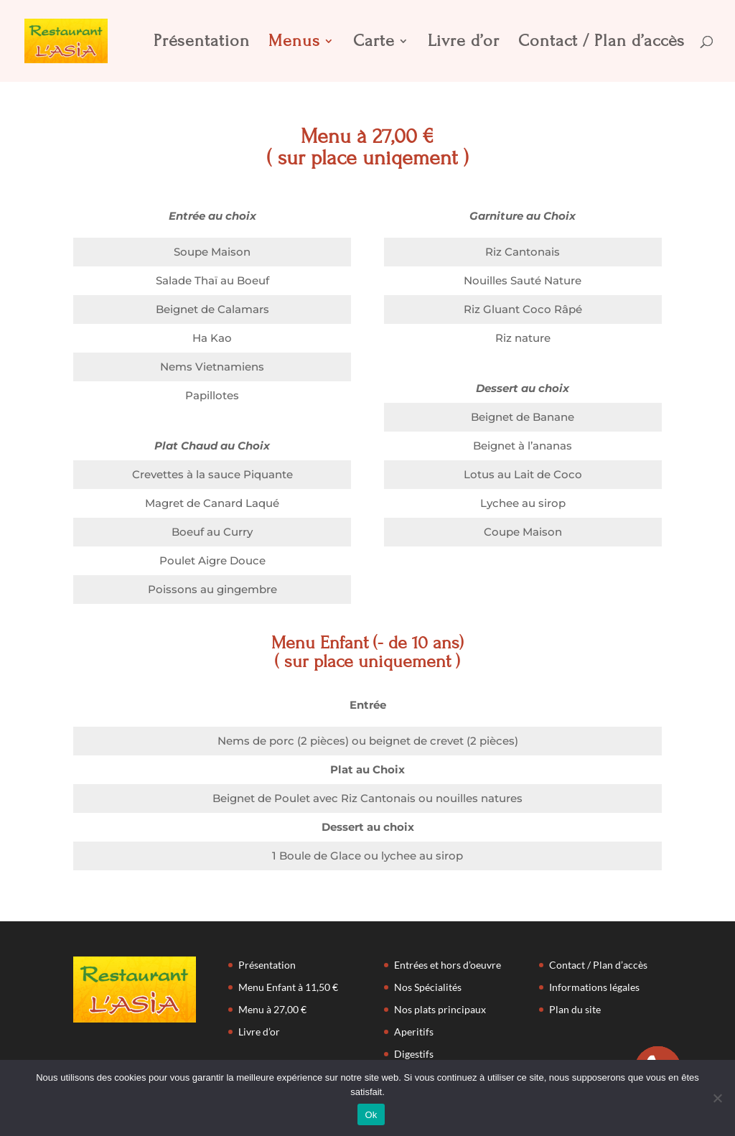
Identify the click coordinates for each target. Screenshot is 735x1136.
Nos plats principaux (440, 1009)
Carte (374, 43)
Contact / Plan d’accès (601, 43)
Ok (371, 1114)
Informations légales (594, 987)
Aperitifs (414, 1031)
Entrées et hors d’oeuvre (447, 965)
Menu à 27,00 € (272, 1009)
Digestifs (414, 1054)
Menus (294, 43)
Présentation (202, 43)
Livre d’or (464, 43)
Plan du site (575, 1009)
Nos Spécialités (428, 987)
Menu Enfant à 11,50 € (288, 987)
